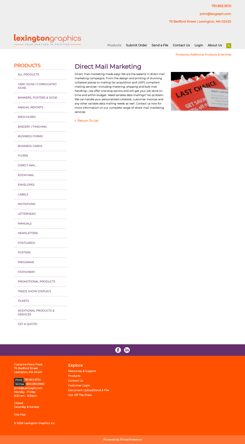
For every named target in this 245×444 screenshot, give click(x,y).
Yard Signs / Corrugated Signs (37, 86)
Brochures (27, 117)
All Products (28, 74)
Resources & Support (82, 371)
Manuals (25, 223)
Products (114, 45)
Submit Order (136, 45)
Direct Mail (26, 165)
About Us (215, 45)
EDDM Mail (26, 175)
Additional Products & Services (210, 54)
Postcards (26, 243)
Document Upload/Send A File (88, 390)
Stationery (26, 272)
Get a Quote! (27, 324)
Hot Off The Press (80, 395)
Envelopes (26, 184)
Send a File (160, 45)
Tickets (23, 301)
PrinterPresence (131, 439)
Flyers (23, 155)
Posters (24, 252)
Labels (23, 194)
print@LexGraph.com (28, 388)
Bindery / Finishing (32, 126)
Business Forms (30, 136)
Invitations (26, 204)
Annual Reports (30, 107)
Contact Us (181, 45)
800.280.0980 (35, 384)
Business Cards (30, 146)
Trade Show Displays (34, 291)
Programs (26, 262)
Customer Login (79, 385)
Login (198, 45)
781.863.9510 (32, 379)
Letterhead (27, 213)
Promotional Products (36, 281)
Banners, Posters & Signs (37, 97)
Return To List (88, 120)
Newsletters (28, 233)
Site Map (20, 414)
